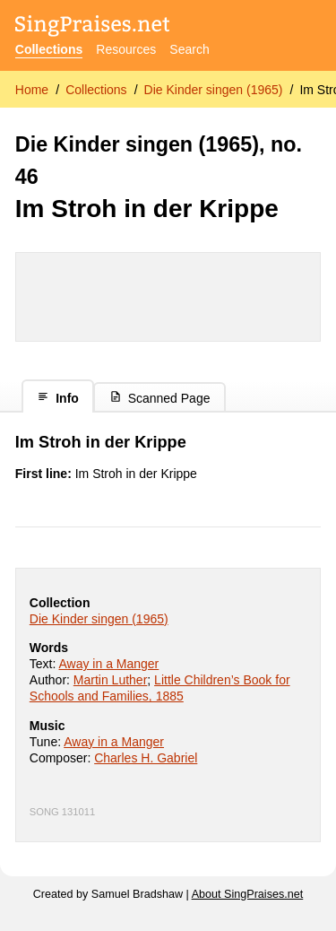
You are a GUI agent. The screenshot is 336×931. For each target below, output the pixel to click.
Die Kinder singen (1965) (213, 90)
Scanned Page (160, 397)
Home (31, 90)
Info (58, 397)
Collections (48, 49)
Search (189, 49)
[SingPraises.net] (92, 27)
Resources (126, 49)
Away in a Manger (108, 664)
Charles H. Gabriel (145, 758)
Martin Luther (110, 680)
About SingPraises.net (248, 894)
